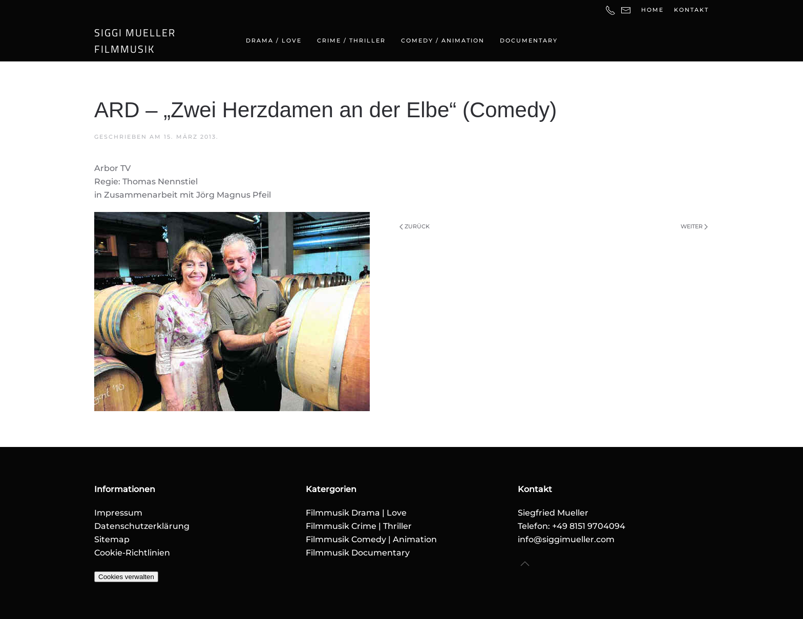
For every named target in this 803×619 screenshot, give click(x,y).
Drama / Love (274, 40)
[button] (525, 564)
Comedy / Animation (442, 40)
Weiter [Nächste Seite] (694, 226)
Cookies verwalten (126, 577)
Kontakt (691, 9)
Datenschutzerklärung (141, 526)
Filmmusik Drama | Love (356, 513)
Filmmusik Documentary (358, 553)
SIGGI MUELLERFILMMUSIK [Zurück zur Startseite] (135, 41)
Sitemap (112, 539)
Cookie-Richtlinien (132, 553)
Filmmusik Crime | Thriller (359, 526)
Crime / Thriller (351, 40)
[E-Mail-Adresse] (626, 9)
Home (652, 9)
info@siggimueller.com (566, 539)
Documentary (529, 40)
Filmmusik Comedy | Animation (371, 539)
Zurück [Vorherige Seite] (414, 226)
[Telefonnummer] (610, 9)
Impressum (118, 513)
